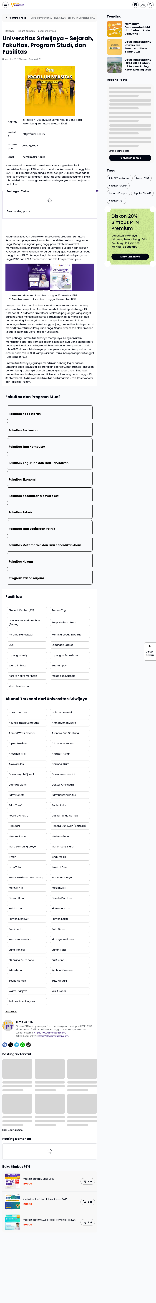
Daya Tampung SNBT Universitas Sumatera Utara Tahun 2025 (139, 46)
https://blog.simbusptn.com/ (53, 1036)
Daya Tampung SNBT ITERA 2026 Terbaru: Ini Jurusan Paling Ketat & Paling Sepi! (63, 18)
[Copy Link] (28, 1044)
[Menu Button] (5, 5)
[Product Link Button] (88, 1181)
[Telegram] (16, 1044)
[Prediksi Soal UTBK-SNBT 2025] (12, 1181)
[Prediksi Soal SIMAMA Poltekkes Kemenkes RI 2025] (12, 1222)
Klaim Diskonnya (130, 256)
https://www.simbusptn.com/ (50, 1032)
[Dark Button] (135, 5)
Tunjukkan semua (130, 157)
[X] (10, 1044)
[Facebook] (4, 1044)
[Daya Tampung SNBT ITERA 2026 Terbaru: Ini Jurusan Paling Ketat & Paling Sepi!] (114, 65)
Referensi (11, 1011)
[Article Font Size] (143, 5)
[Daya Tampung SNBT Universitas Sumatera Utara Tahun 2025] (114, 47)
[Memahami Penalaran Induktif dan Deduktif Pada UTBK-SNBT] (114, 29)
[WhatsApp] (22, 1044)
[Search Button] (150, 5)
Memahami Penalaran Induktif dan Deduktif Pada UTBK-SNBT (137, 28)
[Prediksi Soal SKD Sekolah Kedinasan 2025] (12, 1202)
